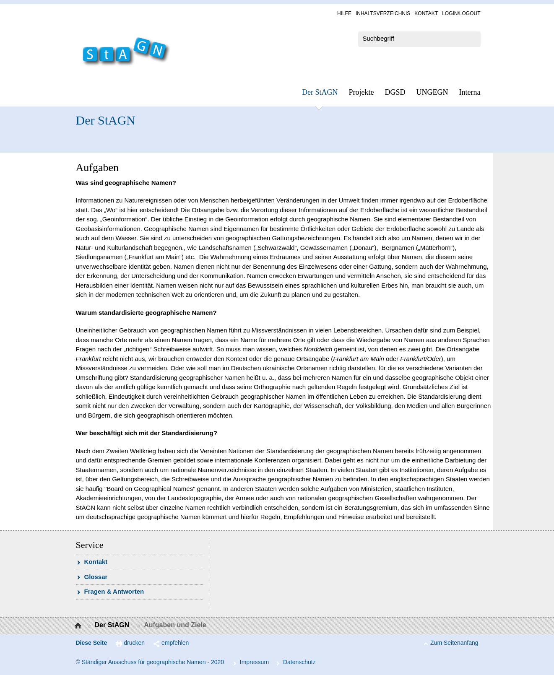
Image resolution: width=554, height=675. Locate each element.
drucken (134, 642)
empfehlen (175, 642)
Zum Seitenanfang (454, 642)
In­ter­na (470, 92)
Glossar (96, 576)
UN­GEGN (432, 92)
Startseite (79, 626)
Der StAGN (320, 92)
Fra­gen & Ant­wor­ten (114, 591)
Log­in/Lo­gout (461, 13)
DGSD (395, 92)
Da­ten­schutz (299, 662)
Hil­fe (344, 13)
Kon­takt (426, 13)
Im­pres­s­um (254, 662)
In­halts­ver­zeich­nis (383, 13)
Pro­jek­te (361, 92)
